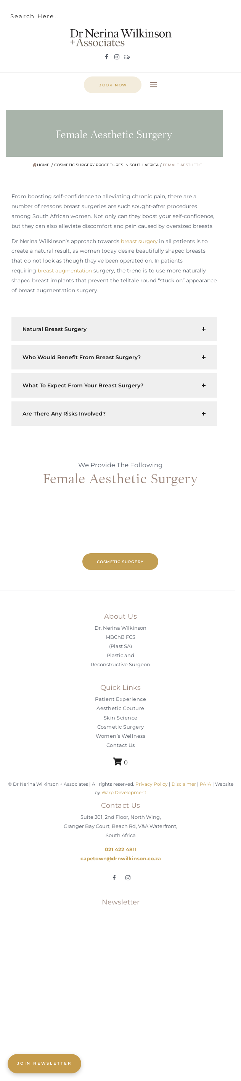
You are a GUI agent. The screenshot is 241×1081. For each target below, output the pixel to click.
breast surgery (140, 241)
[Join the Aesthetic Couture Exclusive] (120, 990)
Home (41, 164)
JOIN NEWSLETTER (44, 1063)
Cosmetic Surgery (120, 727)
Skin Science (121, 718)
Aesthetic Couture (120, 708)
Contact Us (120, 745)
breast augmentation (66, 270)
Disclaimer (184, 784)
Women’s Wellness (120, 736)
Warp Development (123, 792)
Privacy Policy (151, 784)
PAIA (205, 784)
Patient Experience (120, 699)
